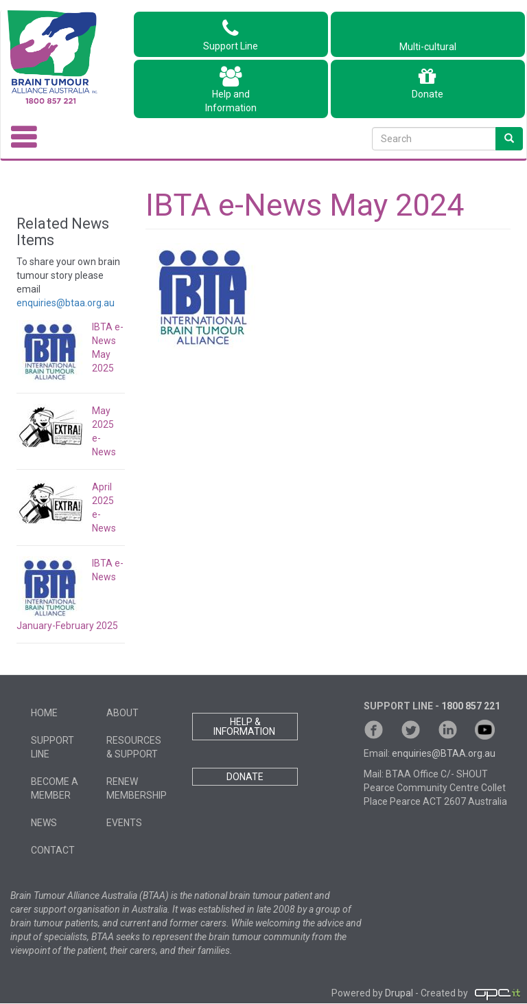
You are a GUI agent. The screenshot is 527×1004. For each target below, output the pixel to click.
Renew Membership (136, 788)
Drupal (399, 993)
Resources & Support (133, 747)
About (122, 712)
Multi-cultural (427, 39)
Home (44, 712)
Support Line (230, 35)
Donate (427, 83)
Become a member (54, 788)
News (44, 822)
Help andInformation (231, 90)
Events (124, 822)
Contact (53, 850)
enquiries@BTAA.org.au (443, 753)
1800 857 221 (470, 705)
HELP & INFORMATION (245, 726)
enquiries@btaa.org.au (65, 302)
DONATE (245, 776)
